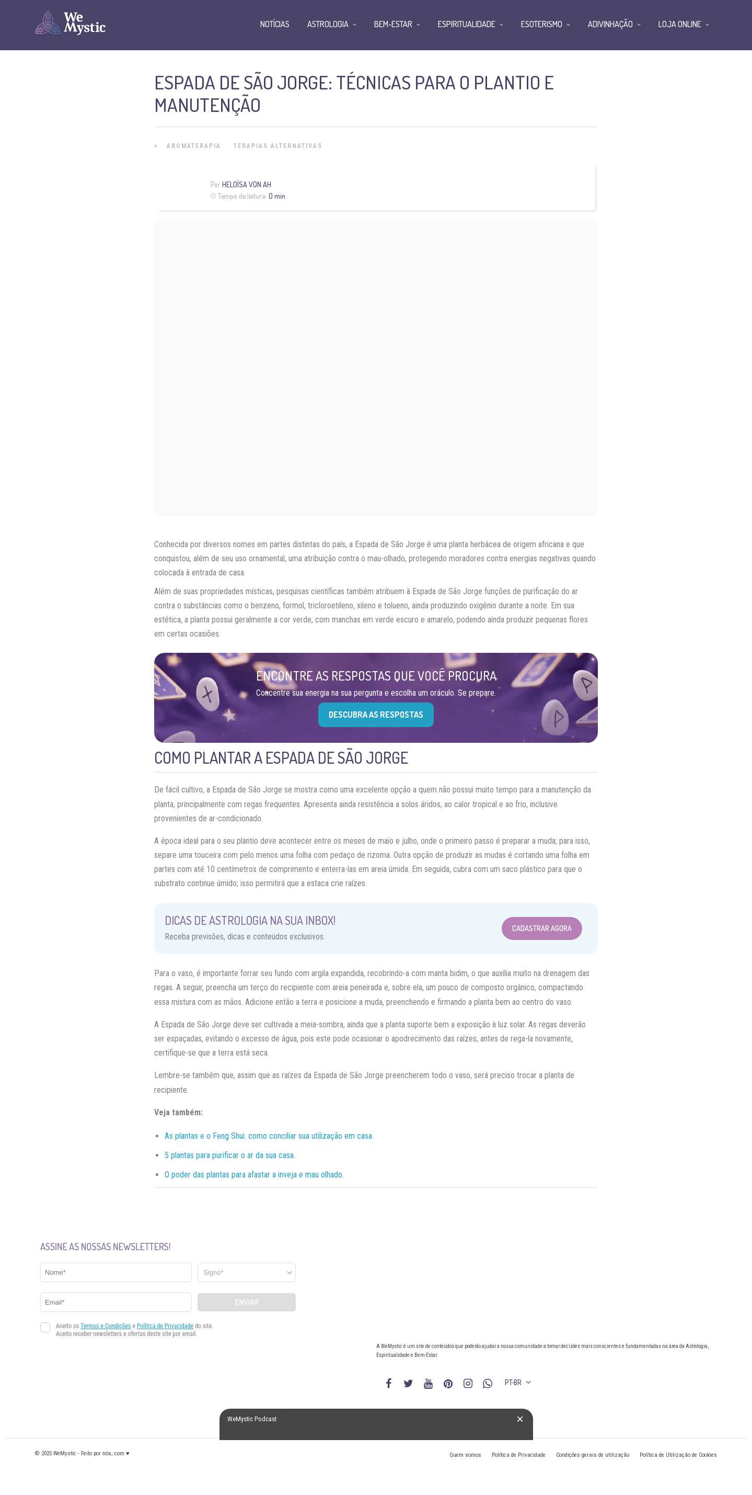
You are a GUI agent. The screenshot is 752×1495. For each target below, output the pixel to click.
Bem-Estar (393, 24)
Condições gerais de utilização (592, 1455)
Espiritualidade (466, 24)
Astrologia (328, 24)
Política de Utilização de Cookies (678, 1455)
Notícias (275, 24)
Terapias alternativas (278, 146)
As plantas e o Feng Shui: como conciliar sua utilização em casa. (269, 1136)
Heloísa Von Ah (246, 184)
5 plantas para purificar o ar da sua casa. (230, 1155)
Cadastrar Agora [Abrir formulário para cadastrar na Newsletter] (542, 928)
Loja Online (679, 24)
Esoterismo (541, 24)
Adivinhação (610, 24)
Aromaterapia (194, 146)
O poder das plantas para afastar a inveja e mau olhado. (254, 1175)
